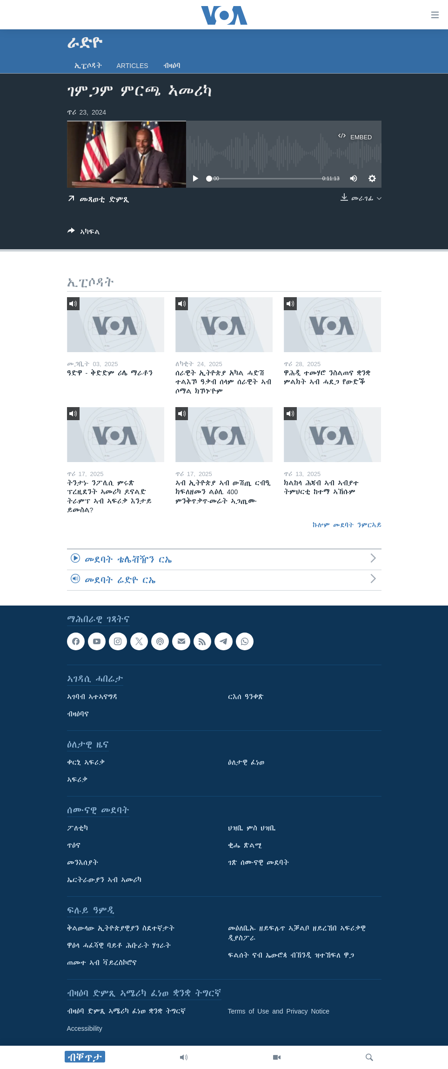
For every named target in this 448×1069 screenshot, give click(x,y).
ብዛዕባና (78, 714)
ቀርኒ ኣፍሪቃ (86, 762)
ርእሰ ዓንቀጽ (246, 697)
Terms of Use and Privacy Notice (279, 1011)
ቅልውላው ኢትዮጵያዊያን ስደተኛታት (120, 928)
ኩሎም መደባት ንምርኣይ (347, 525)
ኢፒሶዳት (88, 65)
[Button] (83, 233)
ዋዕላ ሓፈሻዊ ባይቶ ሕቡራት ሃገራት (119, 945)
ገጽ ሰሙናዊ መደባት (258, 862)
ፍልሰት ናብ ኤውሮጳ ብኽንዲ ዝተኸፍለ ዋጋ (291, 955)
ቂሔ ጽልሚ (245, 845)
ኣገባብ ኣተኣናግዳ (92, 697)
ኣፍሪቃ (77, 780)
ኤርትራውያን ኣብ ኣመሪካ (104, 880)
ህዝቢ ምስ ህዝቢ (252, 828)
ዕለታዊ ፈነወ (246, 762)
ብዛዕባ (172, 65)
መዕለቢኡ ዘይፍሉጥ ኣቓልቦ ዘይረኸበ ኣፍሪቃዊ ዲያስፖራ (297, 933)
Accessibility (84, 1028)
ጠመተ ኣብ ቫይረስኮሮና (102, 963)
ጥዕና (73, 845)
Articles (132, 65)
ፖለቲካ (77, 828)
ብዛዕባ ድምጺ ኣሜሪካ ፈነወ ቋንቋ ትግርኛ (126, 1011)
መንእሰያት (82, 862)
